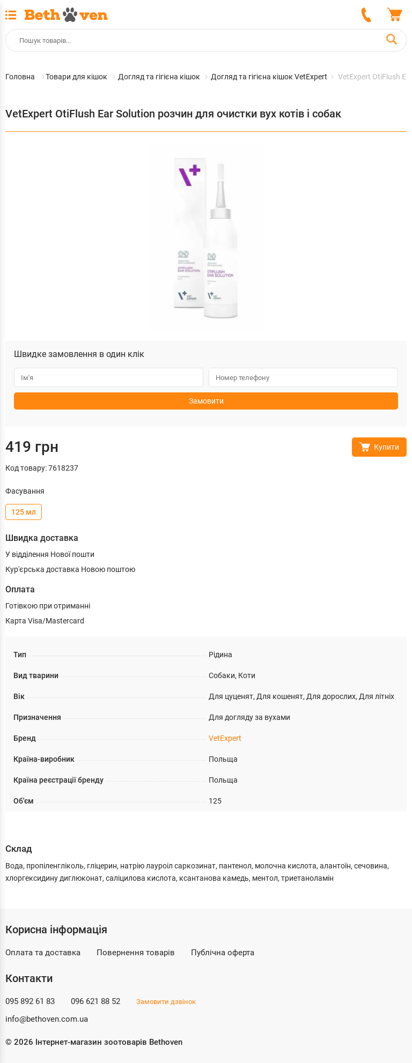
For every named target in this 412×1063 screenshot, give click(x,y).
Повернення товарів (136, 952)
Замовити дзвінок (166, 1002)
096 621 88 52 (95, 1001)
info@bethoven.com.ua (46, 1019)
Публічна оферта (222, 952)
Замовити (206, 401)
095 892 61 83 (30, 1001)
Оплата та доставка (42, 952)
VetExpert (225, 738)
